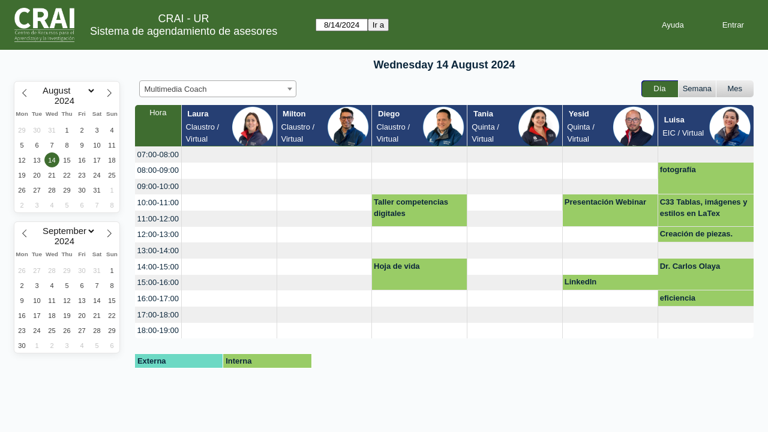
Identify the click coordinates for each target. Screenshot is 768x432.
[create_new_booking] (229, 154)
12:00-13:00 (158, 234)
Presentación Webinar (605, 201)
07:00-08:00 (158, 154)
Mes (735, 88)
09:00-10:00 (158, 186)
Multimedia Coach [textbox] (176, 89)
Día (659, 88)
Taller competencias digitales (411, 207)
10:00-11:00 (158, 202)
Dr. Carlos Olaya (690, 266)
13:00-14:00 (158, 250)
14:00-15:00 (158, 266)
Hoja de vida (397, 266)
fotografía (678, 169)
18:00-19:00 (158, 330)
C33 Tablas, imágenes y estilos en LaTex (704, 207)
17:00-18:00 (158, 314)
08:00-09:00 (158, 170)
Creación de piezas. (696, 233)
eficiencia (677, 297)
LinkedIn (580, 281)
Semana (697, 88)
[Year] (67, 101)
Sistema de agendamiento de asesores (183, 31)
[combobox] (217, 88)
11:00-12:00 (158, 218)
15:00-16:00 (158, 282)
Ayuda (673, 24)
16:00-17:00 (158, 298)
